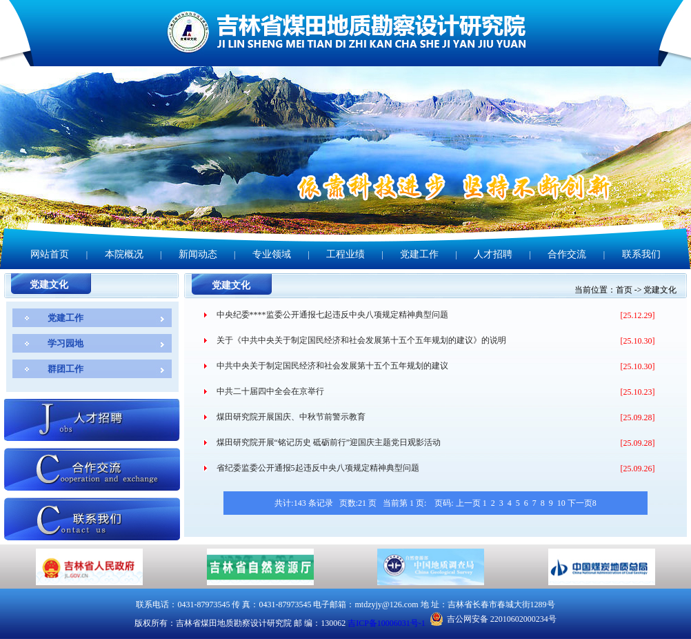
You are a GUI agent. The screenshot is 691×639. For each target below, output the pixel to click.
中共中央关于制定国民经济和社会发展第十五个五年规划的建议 (332, 366)
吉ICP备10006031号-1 (386, 623)
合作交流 (567, 254)
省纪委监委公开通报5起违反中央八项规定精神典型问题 (318, 468)
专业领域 (271, 254)
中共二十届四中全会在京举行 (270, 391)
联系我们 (641, 254)
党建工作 (419, 254)
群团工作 (65, 369)
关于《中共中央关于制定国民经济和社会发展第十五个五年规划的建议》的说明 (361, 340)
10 (561, 503)
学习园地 (65, 343)
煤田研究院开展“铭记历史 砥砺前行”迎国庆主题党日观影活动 (329, 442)
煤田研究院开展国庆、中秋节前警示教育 (291, 417)
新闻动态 (198, 254)
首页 (624, 290)
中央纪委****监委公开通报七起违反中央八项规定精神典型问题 (332, 315)
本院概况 (124, 254)
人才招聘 (493, 254)
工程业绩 (345, 254)
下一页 (580, 503)
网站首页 (49, 254)
